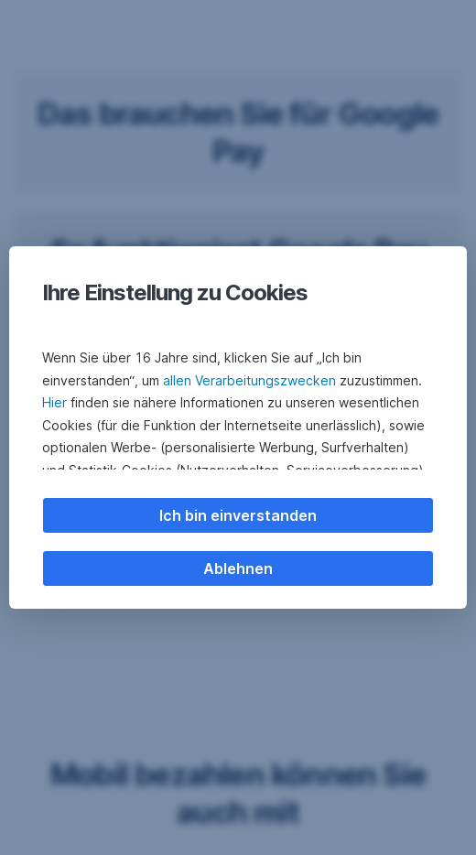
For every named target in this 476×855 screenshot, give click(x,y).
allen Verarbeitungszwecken (249, 380)
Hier (54, 402)
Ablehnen (238, 568)
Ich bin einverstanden (238, 515)
